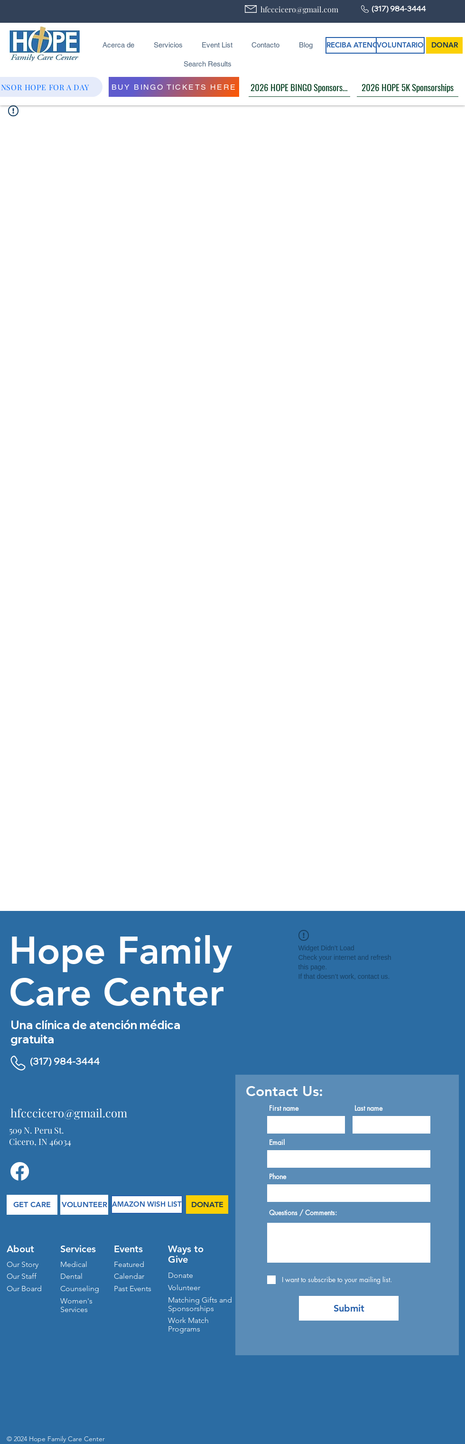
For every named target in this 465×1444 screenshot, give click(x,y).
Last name (368, 1108)
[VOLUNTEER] (84, 1205)
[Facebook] (19, 1171)
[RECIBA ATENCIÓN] (359, 45)
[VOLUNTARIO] (400, 45)
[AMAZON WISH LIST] (147, 1204)
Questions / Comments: (303, 1213)
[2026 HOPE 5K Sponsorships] (407, 87)
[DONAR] (444, 45)
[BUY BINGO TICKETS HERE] (174, 87)
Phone (277, 1176)
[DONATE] (207, 1204)
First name (283, 1108)
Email (277, 1142)
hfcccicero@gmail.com (299, 9)
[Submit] (349, 1308)
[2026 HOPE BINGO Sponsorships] (299, 87)
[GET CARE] (32, 1205)
